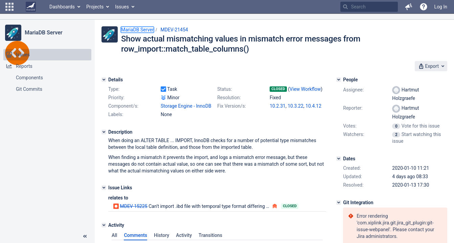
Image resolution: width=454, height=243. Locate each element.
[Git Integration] (338, 202)
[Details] (103, 79)
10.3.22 (295, 106)
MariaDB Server (43, 32)
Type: (113, 89)
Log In (440, 6)
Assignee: (353, 89)
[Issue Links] (103, 187)
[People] (338, 79)
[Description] (103, 132)
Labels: (115, 114)
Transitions (210, 235)
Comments (135, 235)
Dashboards (62, 6)
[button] (9, 7)
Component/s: (123, 106)
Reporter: (352, 108)
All (114, 235)
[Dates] (338, 158)
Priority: (116, 97)
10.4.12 (313, 106)
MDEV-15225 (133, 206)
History (161, 235)
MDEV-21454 (174, 29)
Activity (184, 235)
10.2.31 (278, 106)
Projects (95, 6)
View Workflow (305, 89)
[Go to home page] (30, 7)
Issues (122, 6)
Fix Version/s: (231, 106)
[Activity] (103, 225)
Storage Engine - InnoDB (186, 106)
